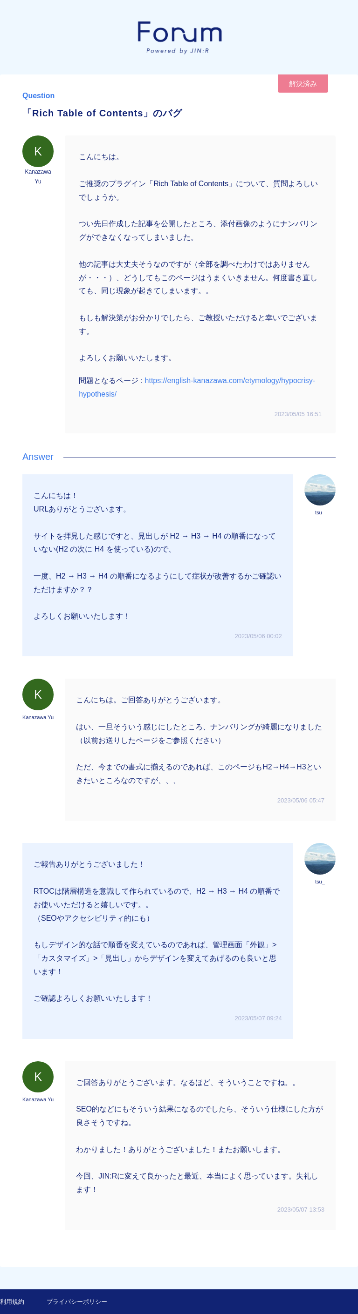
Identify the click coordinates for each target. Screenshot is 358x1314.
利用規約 (12, 1301)
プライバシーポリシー (77, 1301)
